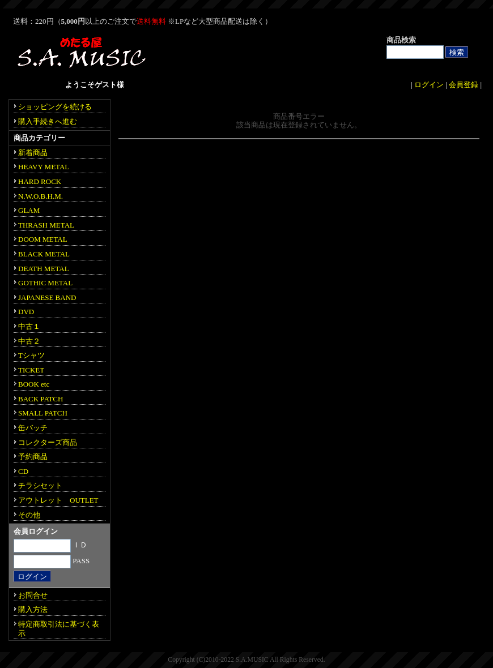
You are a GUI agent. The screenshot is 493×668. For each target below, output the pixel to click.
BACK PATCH (40, 399)
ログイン (429, 84)
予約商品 (33, 456)
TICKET (31, 370)
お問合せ (33, 595)
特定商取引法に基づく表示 (58, 628)
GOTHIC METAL (45, 283)
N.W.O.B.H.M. (40, 196)
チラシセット (40, 485)
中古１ (29, 326)
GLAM (29, 210)
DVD (26, 311)
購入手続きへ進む (47, 121)
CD (23, 471)
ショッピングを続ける (55, 106)
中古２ (29, 341)
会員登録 (463, 84)
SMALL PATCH (42, 413)
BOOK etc (33, 384)
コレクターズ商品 (47, 442)
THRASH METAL (46, 225)
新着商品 (33, 152)
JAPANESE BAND (47, 297)
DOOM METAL (42, 239)
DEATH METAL (43, 268)
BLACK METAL (44, 254)
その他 (29, 515)
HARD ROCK (39, 181)
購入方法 (33, 609)
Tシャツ (31, 355)
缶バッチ (33, 427)
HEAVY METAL (43, 166)
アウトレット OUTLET (58, 500)
